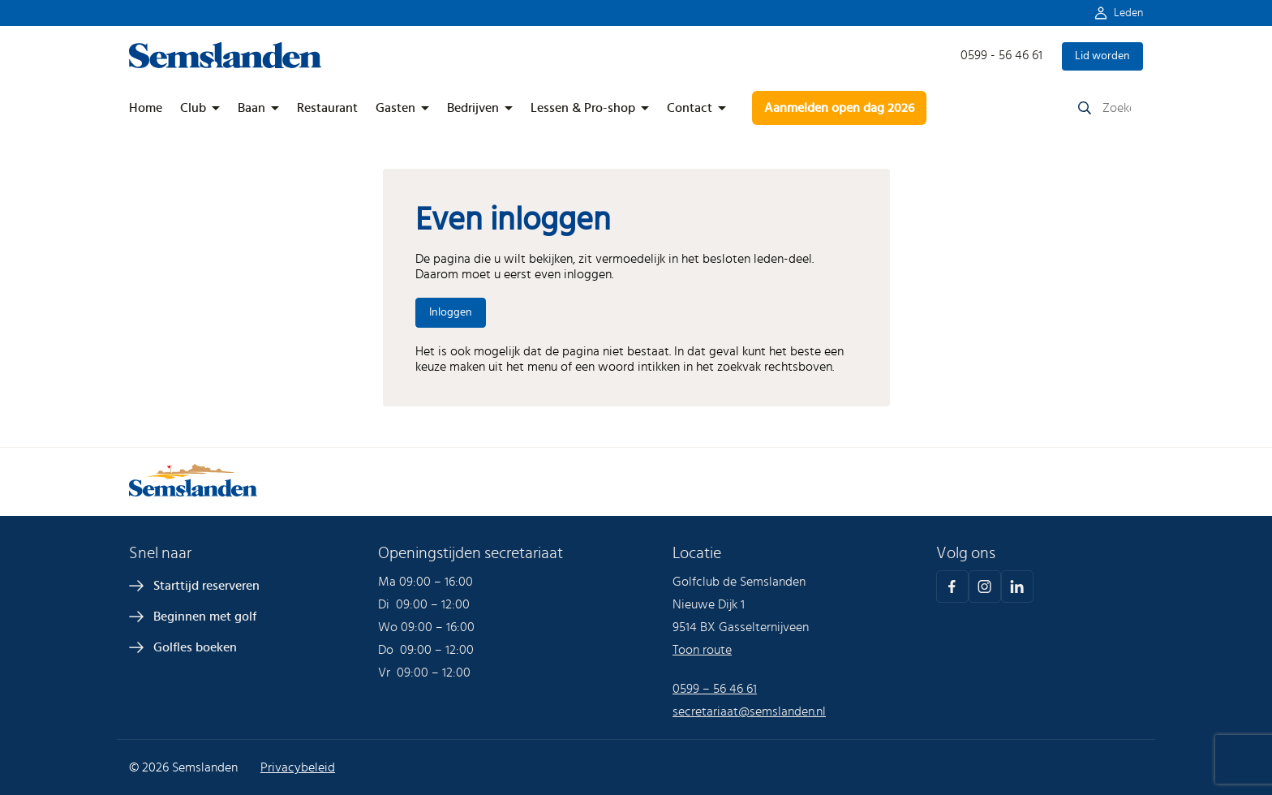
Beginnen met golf (204, 616)
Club (193, 107)
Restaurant (327, 107)
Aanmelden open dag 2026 (839, 107)
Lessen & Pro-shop (583, 107)
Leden (1128, 13)
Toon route (702, 649)
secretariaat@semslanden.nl (749, 711)
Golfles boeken (195, 647)
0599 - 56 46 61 (1001, 55)
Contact (689, 107)
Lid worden (1102, 56)
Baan (251, 107)
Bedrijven (473, 107)
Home (145, 107)
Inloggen (450, 312)
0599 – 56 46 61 (715, 688)
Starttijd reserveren (206, 585)
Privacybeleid (297, 767)
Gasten (395, 107)
